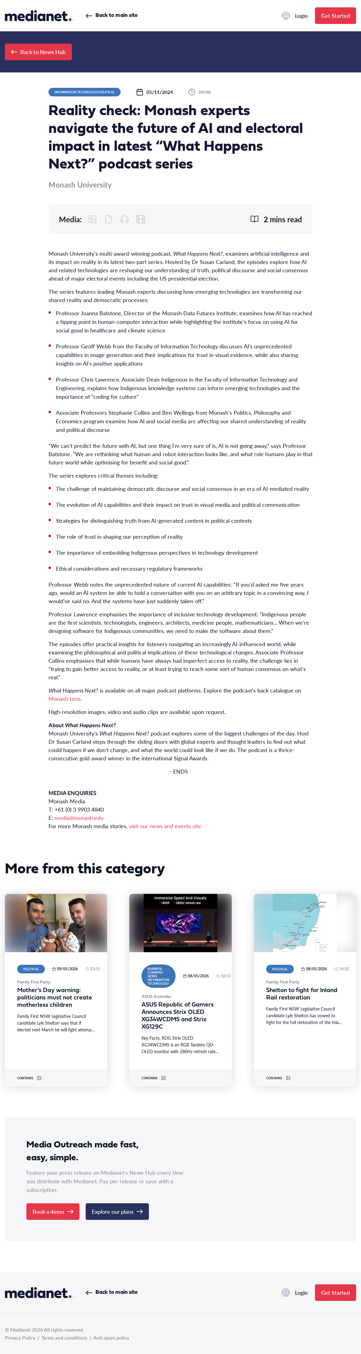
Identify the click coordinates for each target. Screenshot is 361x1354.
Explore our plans (117, 1211)
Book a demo (53, 1211)
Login (294, 15)
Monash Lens (65, 698)
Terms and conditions (64, 1337)
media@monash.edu (79, 817)
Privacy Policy (20, 1337)
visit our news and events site (165, 826)
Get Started (335, 15)
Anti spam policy (111, 1337)
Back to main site (112, 15)
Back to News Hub (38, 52)
